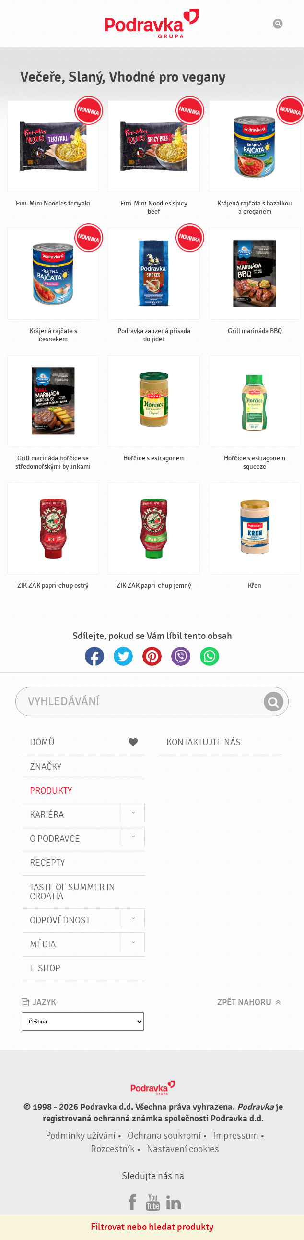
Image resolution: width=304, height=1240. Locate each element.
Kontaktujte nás (203, 742)
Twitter (123, 656)
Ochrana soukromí (164, 1135)
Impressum (235, 1135)
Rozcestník (113, 1149)
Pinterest (152, 656)
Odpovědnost (60, 920)
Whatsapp (209, 656)
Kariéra (47, 814)
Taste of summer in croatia (72, 892)
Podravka (152, 23)
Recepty (47, 862)
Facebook (94, 656)
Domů (84, 742)
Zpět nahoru (244, 1003)
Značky (45, 766)
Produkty (51, 790)
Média (43, 944)
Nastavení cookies (183, 1149)
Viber (180, 656)
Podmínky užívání (81, 1135)
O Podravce (55, 838)
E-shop (45, 968)
